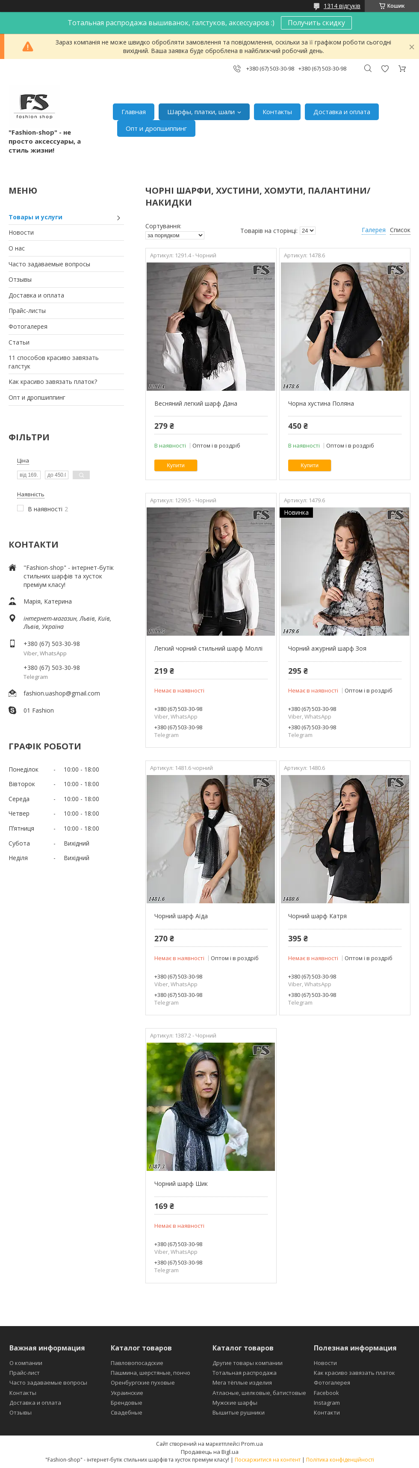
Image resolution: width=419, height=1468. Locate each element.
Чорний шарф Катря (317, 916)
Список (400, 230)
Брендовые (126, 1402)
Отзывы (20, 279)
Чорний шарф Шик (181, 1183)
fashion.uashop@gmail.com (62, 693)
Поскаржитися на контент (268, 1459)
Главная (133, 111)
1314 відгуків (342, 6)
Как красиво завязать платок (354, 1373)
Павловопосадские (137, 1363)
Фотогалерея (28, 326)
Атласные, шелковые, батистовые (259, 1393)
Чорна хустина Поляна (321, 403)
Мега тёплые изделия (242, 1382)
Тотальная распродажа (244, 1373)
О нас (17, 248)
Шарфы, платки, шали (201, 111)
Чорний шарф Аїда (181, 916)
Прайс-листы (27, 311)
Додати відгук (384, 68)
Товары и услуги (35, 217)
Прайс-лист (24, 1373)
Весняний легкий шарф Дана (195, 403)
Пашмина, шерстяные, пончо (150, 1373)
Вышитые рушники (238, 1412)
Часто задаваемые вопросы (49, 264)
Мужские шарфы (234, 1402)
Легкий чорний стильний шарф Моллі (208, 648)
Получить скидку (316, 22)
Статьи (19, 342)
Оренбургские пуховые (143, 1382)
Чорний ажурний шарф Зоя (327, 648)
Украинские (127, 1393)
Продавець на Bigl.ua (210, 1452)
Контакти (327, 1412)
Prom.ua (252, 1443)
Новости (21, 232)
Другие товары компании (247, 1363)
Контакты (277, 111)
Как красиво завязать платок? (53, 381)
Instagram (327, 1402)
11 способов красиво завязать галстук (54, 362)
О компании (25, 1363)
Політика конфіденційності (340, 1459)
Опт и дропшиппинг (156, 128)
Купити (176, 465)
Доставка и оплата (341, 111)
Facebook (326, 1393)
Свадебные (126, 1412)
